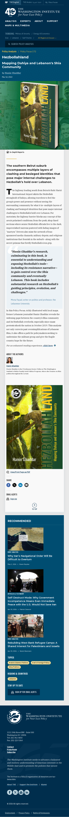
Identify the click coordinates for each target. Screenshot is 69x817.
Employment (10, 813)
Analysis (10, 21)
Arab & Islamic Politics (18, 663)
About (39, 21)
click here (48, 345)
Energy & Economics (42, 34)
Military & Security (22, 34)
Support (52, 21)
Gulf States (27, 38)
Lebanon (15, 38)
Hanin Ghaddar (13, 73)
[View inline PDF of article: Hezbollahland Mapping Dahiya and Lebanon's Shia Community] (34, 472)
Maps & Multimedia (17, 25)
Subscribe (11, 752)
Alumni (44, 784)
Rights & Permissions (41, 813)
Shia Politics (14, 667)
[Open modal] (21, 44)
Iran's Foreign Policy (40, 663)
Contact (10, 747)
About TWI (11, 784)
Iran (7, 38)
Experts (25, 21)
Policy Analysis (9, 51)
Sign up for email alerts (23, 692)
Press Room (12, 749)
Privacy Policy (24, 813)
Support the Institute (29, 784)
